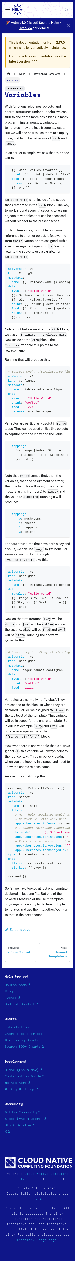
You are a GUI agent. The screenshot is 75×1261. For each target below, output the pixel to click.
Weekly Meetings (21, 1089)
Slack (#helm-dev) (23, 1070)
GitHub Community (22, 1112)
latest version (19, 61)
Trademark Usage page (37, 1240)
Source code (17, 985)
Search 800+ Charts (24, 1046)
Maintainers (17, 1083)
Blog (9, 991)
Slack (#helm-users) (25, 1119)
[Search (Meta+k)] (66, 9)
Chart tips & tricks (24, 1033)
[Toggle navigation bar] (8, 10)
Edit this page (17, 930)
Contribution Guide (24, 1076)
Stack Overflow (19, 1125)
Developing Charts (22, 1040)
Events (12, 998)
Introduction (17, 1027)
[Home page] (8, 74)
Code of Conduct (21, 1004)
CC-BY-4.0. (38, 1199)
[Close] (68, 25)
